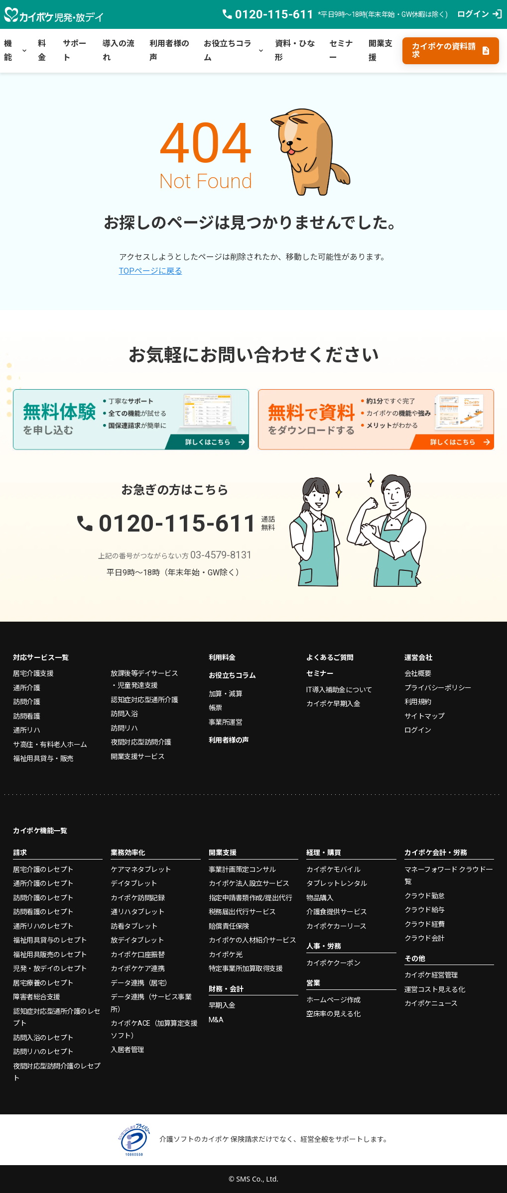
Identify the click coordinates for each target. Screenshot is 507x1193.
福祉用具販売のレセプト (50, 955)
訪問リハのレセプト (43, 1052)
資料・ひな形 (295, 50)
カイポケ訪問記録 (137, 898)
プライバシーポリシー (438, 688)
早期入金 (222, 1005)
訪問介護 (26, 702)
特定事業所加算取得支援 (246, 969)
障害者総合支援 (36, 997)
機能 (16, 50)
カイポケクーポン (333, 963)
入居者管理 (127, 1050)
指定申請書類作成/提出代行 (250, 898)
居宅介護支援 (33, 673)
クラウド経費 (424, 924)
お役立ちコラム (234, 50)
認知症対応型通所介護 (144, 700)
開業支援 (380, 50)
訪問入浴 (124, 714)
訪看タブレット (134, 926)
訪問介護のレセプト (43, 898)
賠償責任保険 (229, 926)
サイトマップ (424, 716)
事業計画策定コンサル (242, 869)
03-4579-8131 (221, 555)
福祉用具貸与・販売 (43, 758)
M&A (216, 1020)
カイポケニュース (431, 1003)
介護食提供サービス (336, 912)
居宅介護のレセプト (43, 869)
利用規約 (417, 702)
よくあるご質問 (330, 657)
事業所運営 (226, 722)
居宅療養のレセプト (43, 983)
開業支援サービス (137, 756)
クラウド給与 (424, 910)
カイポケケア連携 (137, 969)
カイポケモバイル (333, 869)
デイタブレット (134, 883)
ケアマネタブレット (141, 869)
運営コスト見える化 (434, 989)
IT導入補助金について (339, 690)
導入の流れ (118, 50)
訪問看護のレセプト (43, 912)
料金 (42, 50)
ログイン (417, 730)
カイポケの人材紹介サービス (252, 940)
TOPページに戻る (150, 271)
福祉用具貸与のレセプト (50, 940)
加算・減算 (226, 694)
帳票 (215, 708)
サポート (75, 50)
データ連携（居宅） (141, 983)
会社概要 (417, 673)
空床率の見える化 (333, 1014)
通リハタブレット (137, 912)
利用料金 (222, 657)
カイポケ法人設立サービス (249, 883)
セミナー (341, 50)
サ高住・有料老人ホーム (50, 745)
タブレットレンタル (336, 883)
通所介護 (26, 688)
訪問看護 (26, 716)
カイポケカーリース (336, 926)
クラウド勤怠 (424, 896)
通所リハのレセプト (43, 926)
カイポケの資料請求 (451, 50)
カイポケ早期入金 (333, 704)
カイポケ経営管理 (431, 975)
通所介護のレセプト (43, 883)
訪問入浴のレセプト (43, 1038)
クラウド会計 (424, 938)
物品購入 (319, 898)
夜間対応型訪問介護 (141, 742)
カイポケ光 (226, 955)
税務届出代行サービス (242, 912)
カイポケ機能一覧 (40, 831)
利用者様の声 (169, 50)
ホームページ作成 (333, 1000)
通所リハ (26, 730)
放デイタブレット (137, 940)
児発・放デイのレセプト (50, 969)
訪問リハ (124, 728)
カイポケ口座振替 (137, 955)
